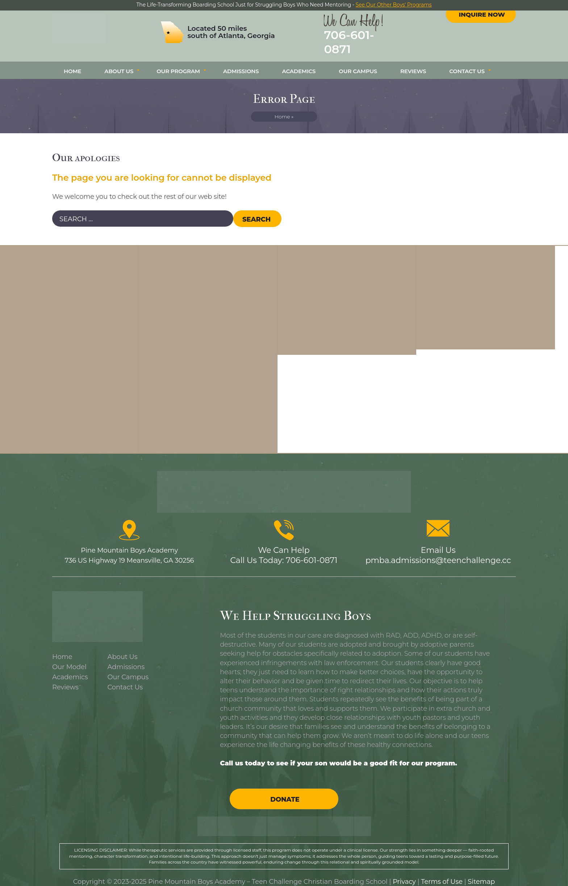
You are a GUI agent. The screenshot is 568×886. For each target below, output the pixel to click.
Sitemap (481, 874)
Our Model (69, 660)
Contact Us (467, 63)
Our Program (178, 63)
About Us (118, 63)
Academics (299, 63)
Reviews (413, 63)
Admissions (241, 63)
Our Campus (358, 63)
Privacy (404, 874)
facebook (474, 21)
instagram (487, 21)
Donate (284, 792)
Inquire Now (482, 41)
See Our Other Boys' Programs (394, 4)
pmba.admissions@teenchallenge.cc (438, 553)
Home (72, 63)
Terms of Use (442, 874)
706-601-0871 (369, 39)
